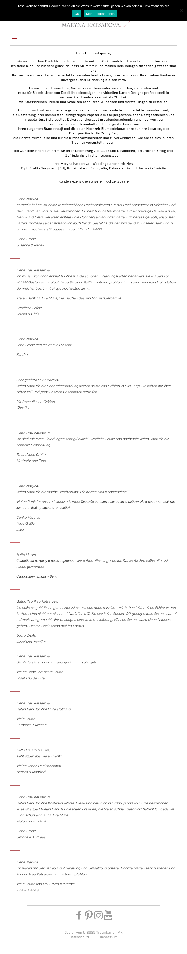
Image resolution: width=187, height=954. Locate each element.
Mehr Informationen (100, 14)
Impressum (109, 937)
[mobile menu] (14, 39)
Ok (77, 14)
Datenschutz (79, 937)
